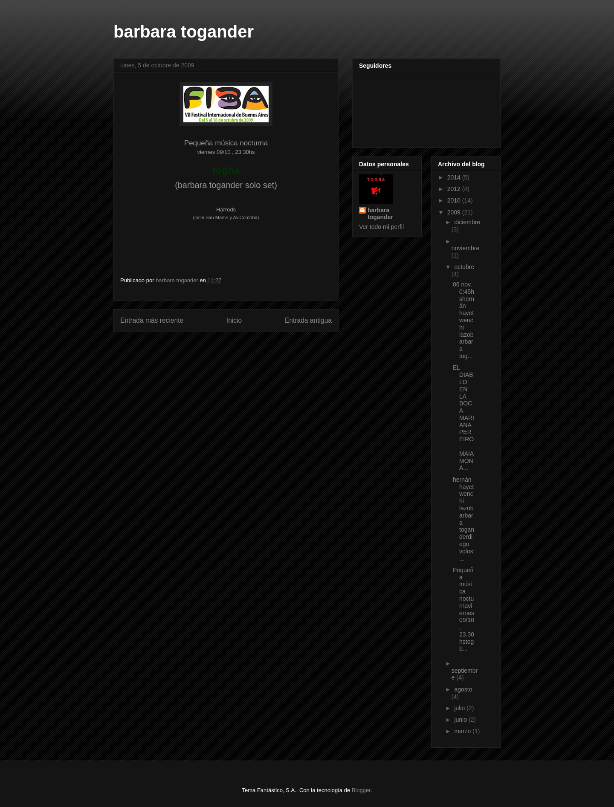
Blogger (361, 790)
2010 (454, 200)
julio (460, 708)
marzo (463, 731)
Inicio (234, 320)
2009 (454, 212)
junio (461, 719)
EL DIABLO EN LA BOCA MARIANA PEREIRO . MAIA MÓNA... (463, 417)
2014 (454, 177)
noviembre (465, 248)
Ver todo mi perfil (381, 226)
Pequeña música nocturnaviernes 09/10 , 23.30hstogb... (463, 609)
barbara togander (183, 31)
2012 (454, 188)
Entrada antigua (308, 320)
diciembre (467, 222)
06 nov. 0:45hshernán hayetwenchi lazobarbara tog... (463, 320)
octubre (464, 266)
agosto (463, 689)
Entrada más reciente (151, 320)
